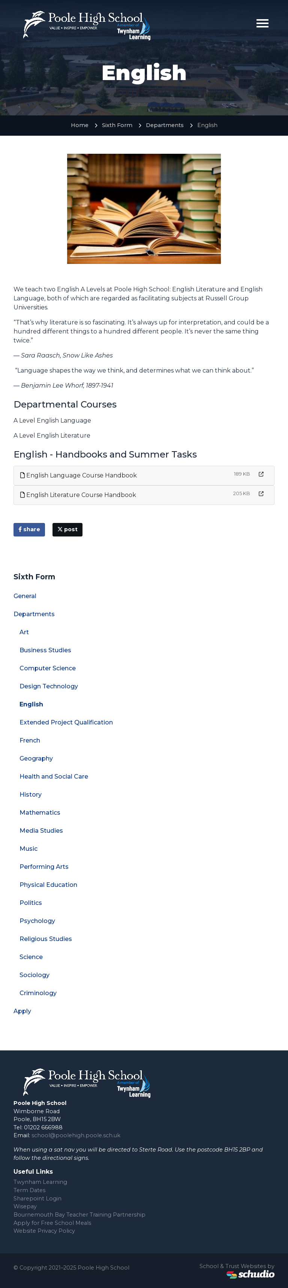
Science (31, 957)
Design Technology (49, 686)
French (30, 740)
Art (24, 632)
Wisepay (25, 1206)
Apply (22, 1011)
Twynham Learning (40, 1182)
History (31, 794)
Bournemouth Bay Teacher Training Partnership (80, 1214)
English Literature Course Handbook (78, 495)
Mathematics (40, 812)
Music (29, 848)
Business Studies (45, 650)
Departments (165, 125)
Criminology (38, 993)
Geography (36, 758)
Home (79, 125)
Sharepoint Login (38, 1198)
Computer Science (48, 668)
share (29, 529)
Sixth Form (117, 125)
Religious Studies (46, 939)
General (25, 596)
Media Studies (41, 830)
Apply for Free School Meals (52, 1223)
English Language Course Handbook (78, 475)
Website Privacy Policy (44, 1230)
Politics (31, 902)
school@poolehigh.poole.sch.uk (76, 1135)
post (67, 529)
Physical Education (48, 884)
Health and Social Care (54, 776)
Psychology (37, 920)
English (31, 704)
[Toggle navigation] (262, 23)
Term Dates (29, 1190)
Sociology (35, 975)
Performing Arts (44, 866)
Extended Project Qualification (66, 722)
